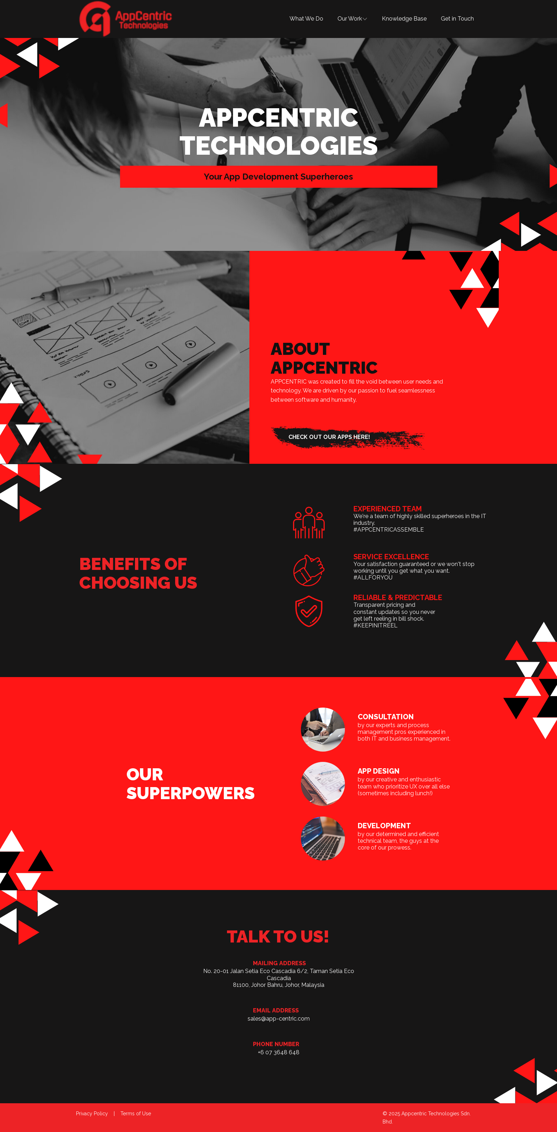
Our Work (349, 18)
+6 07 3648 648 (278, 1052)
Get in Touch (457, 18)
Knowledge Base (404, 18)
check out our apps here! (329, 437)
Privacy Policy (92, 1113)
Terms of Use (135, 1113)
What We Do (306, 18)
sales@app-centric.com (279, 1018)
